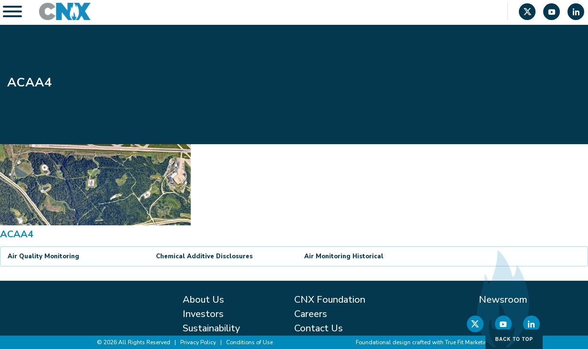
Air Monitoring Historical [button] (343, 256)
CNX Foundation (329, 299)
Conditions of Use (249, 342)
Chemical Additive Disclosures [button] (204, 256)
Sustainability (211, 328)
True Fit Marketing (468, 342)
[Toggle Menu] (12, 11)
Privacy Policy (198, 342)
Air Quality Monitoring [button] (43, 256)
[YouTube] (551, 12)
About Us (203, 299)
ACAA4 (16, 234)
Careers (310, 313)
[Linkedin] (575, 12)
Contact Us (318, 328)
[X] (527, 12)
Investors (203, 313)
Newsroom (503, 299)
